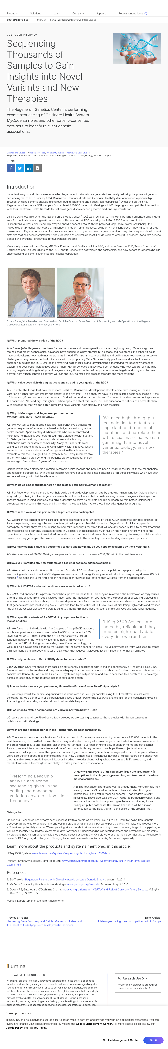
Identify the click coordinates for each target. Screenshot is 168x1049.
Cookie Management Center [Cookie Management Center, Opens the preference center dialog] (121, 1041)
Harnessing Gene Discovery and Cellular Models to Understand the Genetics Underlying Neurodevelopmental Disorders (44, 923)
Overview (41, 20)
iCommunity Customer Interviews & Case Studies (73, 20)
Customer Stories (37, 153)
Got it (153, 1041)
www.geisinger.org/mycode (83, 884)
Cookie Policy (14, 1029)
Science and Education (17, 153)
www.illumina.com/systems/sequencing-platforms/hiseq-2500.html (71, 853)
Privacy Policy (37, 1029)
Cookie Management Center (94, 1025)
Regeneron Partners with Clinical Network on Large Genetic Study (64, 879)
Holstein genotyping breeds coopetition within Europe (129, 921)
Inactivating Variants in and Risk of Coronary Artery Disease (105, 889)
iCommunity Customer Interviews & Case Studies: (68, 153)
